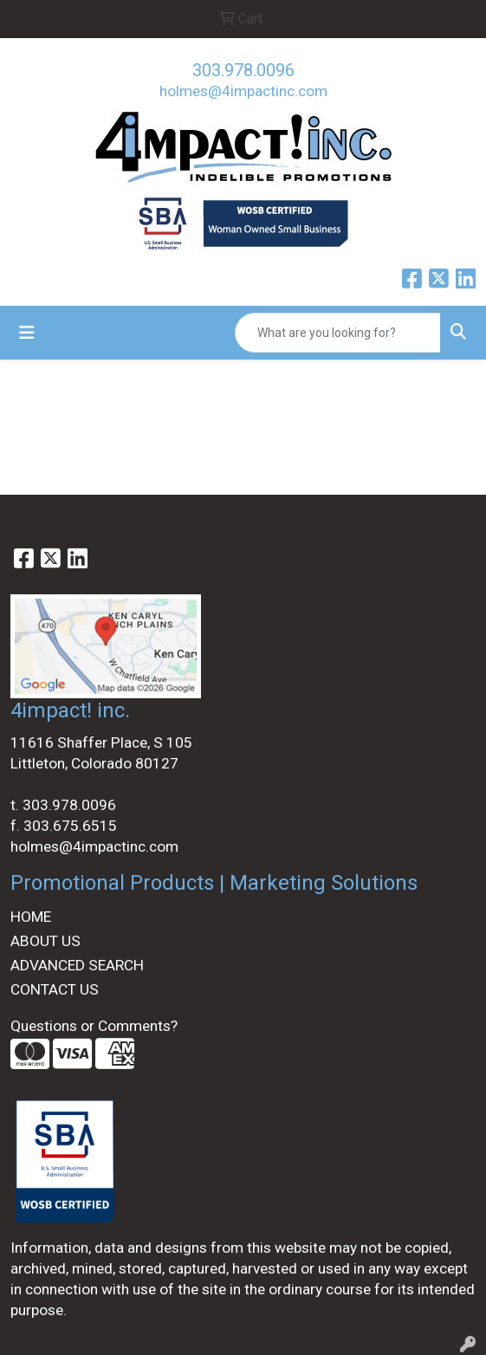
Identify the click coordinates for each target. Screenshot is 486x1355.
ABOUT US (45, 941)
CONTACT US (54, 989)
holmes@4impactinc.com (243, 91)
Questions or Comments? (94, 1025)
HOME (30, 916)
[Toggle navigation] (27, 333)
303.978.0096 (243, 70)
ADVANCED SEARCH (77, 965)
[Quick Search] (338, 333)
